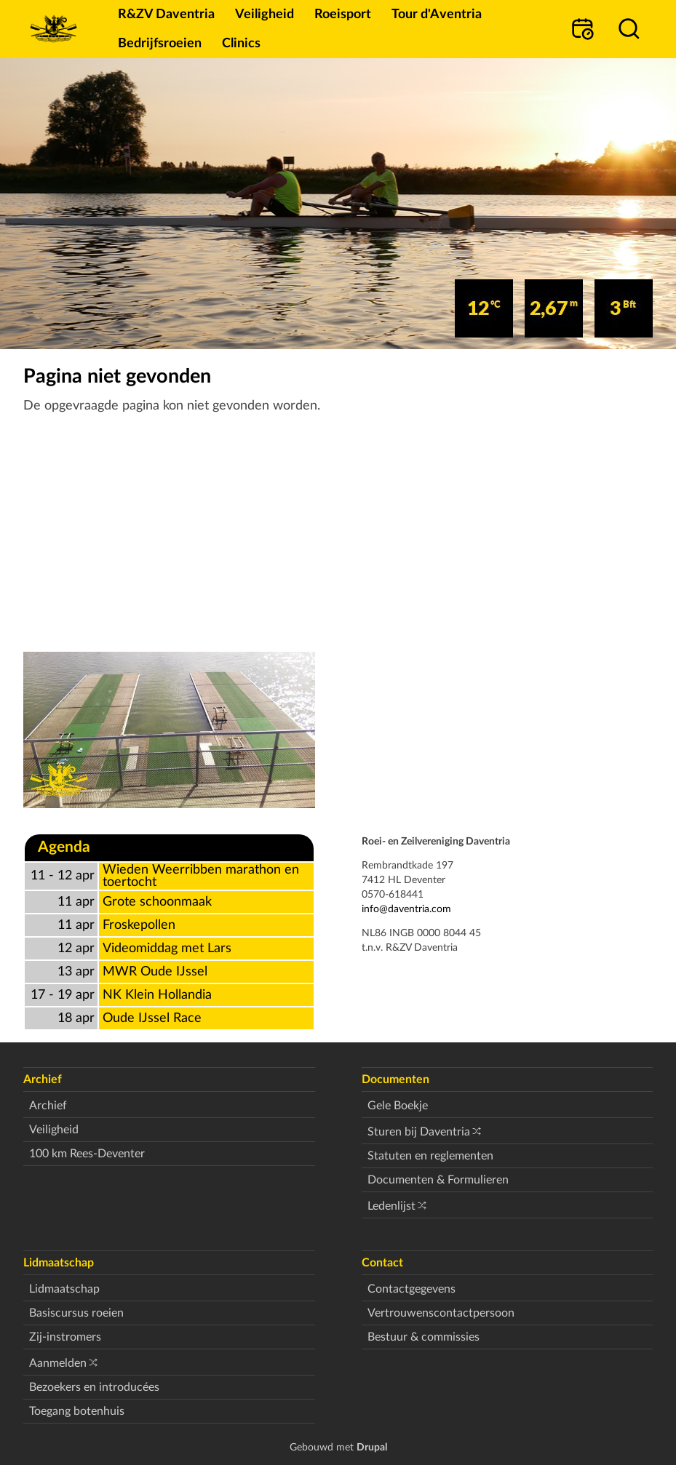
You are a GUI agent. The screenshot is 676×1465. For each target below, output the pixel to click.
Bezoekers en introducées (94, 1387)
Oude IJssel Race (152, 1018)
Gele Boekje (397, 1105)
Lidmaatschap (64, 1289)
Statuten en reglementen (430, 1156)
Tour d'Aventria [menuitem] (436, 14)
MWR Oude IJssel (155, 971)
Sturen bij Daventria (418, 1132)
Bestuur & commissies (423, 1337)
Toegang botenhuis (76, 1411)
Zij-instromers (65, 1337)
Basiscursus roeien (76, 1313)
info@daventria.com (406, 908)
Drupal (372, 1447)
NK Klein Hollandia (157, 995)
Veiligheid (54, 1129)
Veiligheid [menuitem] (264, 14)
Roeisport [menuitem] (342, 14)
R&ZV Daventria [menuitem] (166, 14)
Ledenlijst (391, 1206)
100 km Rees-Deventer (87, 1153)
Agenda (64, 847)
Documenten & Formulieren (438, 1180)
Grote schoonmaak (157, 901)
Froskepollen (139, 925)
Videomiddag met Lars (167, 948)
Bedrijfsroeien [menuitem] (160, 43)
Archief (48, 1105)
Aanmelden (58, 1363)
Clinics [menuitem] (241, 43)
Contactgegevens (411, 1289)
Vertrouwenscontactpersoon (440, 1313)
